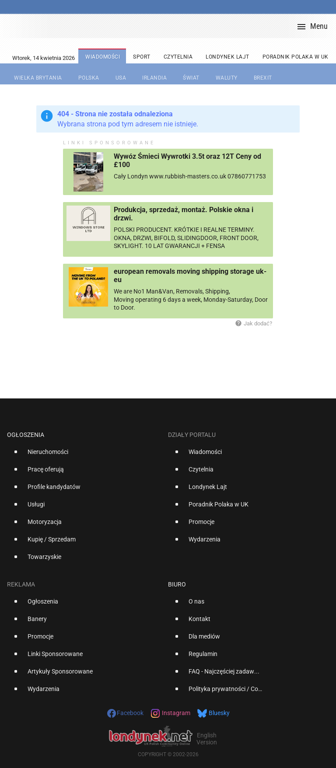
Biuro (177, 584)
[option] (84, 455)
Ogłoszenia (25, 434)
